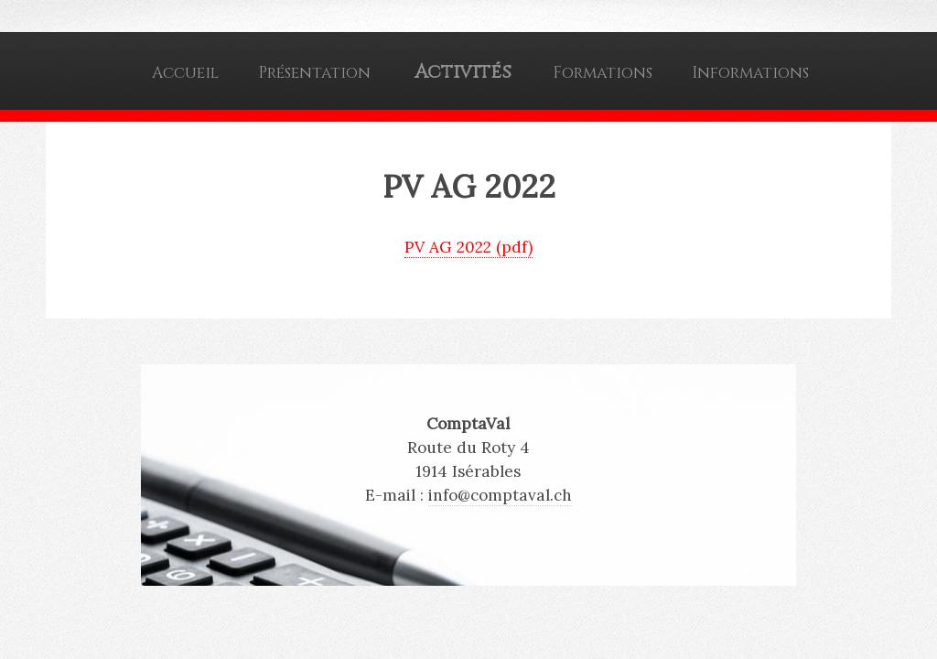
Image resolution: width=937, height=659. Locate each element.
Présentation (314, 72)
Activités (463, 72)
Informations (750, 72)
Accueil (185, 72)
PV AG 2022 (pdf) (468, 247)
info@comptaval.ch (500, 495)
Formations (602, 72)
